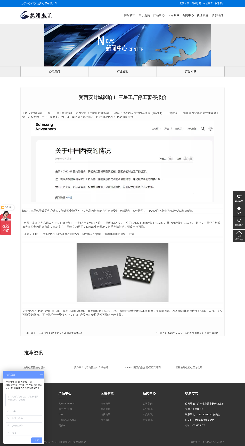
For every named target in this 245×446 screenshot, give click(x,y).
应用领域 (173, 15)
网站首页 (130, 15)
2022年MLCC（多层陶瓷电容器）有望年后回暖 (193, 332)
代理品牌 (202, 15)
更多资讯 (148, 420)
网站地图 (196, 3)
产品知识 (190, 71)
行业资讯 (122, 71)
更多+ (62, 425)
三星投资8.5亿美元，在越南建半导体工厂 (61, 332)
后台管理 (195, 442)
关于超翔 (144, 15)
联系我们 (220, 3)
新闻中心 (188, 15)
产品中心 (159, 15)
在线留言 (208, 3)
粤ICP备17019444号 (213, 442)
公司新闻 (54, 71)
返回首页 (184, 3)
